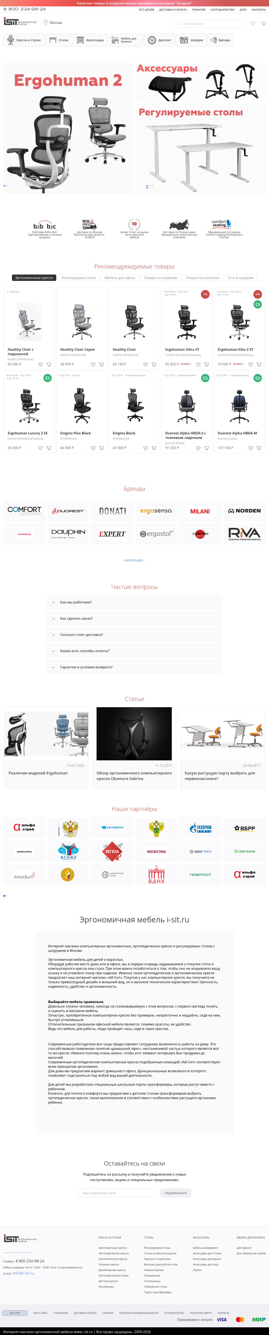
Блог (243, 10)
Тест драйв (146, 10)
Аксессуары (90, 40)
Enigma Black (124, 433)
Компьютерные (153, 1269)
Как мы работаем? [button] (72, 602)
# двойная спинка (187, 375)
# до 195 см (170, 294)
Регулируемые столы (78, 277)
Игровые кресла (109, 1263)
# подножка (13, 291)
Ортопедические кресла (114, 1252)
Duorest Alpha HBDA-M (237, 433)
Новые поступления (202, 277)
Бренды (220, 40)
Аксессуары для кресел (207, 1258)
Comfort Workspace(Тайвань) (183, 355)
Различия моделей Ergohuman (38, 773)
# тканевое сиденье (135, 375)
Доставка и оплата (173, 10)
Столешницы (152, 1280)
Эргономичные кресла (34, 277)
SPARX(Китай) (68, 438)
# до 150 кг (235, 291)
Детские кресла (108, 1280)
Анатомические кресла (113, 1258)
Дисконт (159, 40)
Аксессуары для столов (207, 1252)
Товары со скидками (161, 277)
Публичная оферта (201, 1311)
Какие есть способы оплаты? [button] (81, 651)
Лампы (197, 1269)
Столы (58, 40)
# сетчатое (169, 291)
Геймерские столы (155, 1285)
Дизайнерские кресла (112, 1269)
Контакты (259, 10)
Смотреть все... (134, 560)
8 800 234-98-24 (24, 8)
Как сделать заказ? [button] (72, 618)
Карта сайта (40, 1311)
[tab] (134, 602)
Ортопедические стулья (114, 1274)
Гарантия (198, 10)
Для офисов (244, 1247)
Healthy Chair (124, 349)
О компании (60, 1311)
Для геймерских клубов (251, 1252)
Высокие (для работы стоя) (160, 1263)
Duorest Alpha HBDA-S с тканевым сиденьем (185, 435)
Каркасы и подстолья (157, 1258)
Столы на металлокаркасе (160, 1252)
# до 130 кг (170, 375)
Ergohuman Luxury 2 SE (28, 433)
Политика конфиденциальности (138, 1311)
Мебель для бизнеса (123, 40)
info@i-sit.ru (18, 1272)
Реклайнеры (106, 1285)
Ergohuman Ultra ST (182, 349)
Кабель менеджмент (205, 1247)
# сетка (76, 375)
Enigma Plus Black (75, 433)
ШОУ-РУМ (15, 1311)
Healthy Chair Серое (77, 349)
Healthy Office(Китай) (20, 359)
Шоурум (191, 40)
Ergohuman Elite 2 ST (235, 349)
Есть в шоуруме (241, 277)
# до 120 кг (183, 291)
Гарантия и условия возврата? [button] (82, 667)
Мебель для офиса (120, 277)
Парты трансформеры (158, 1291)
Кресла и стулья (24, 40)
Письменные (152, 1274)
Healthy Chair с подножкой (21, 351)
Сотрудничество (223, 10)
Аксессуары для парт (206, 1263)
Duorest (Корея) (174, 443)
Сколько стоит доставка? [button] (77, 634)
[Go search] (181, 23)
